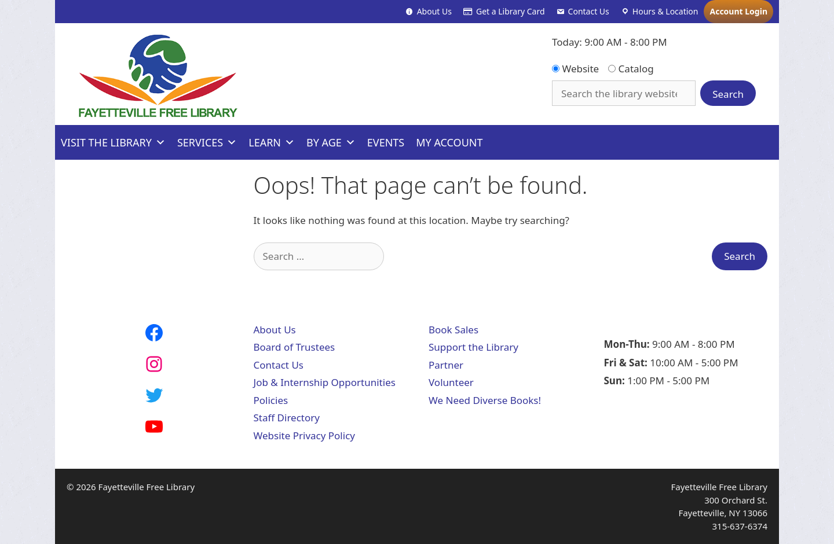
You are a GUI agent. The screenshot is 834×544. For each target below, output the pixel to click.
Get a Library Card (510, 11)
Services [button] (207, 142)
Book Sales (453, 329)
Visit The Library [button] (113, 142)
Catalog (631, 68)
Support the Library (473, 347)
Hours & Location (665, 11)
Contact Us (588, 11)
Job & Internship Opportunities (325, 382)
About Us (434, 11)
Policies (271, 400)
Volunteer (451, 382)
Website (575, 68)
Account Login (738, 11)
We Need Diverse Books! (485, 400)
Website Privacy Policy (304, 435)
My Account (449, 142)
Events (385, 142)
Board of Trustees (294, 347)
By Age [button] (331, 142)
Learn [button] (271, 142)
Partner (446, 365)
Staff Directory (287, 417)
